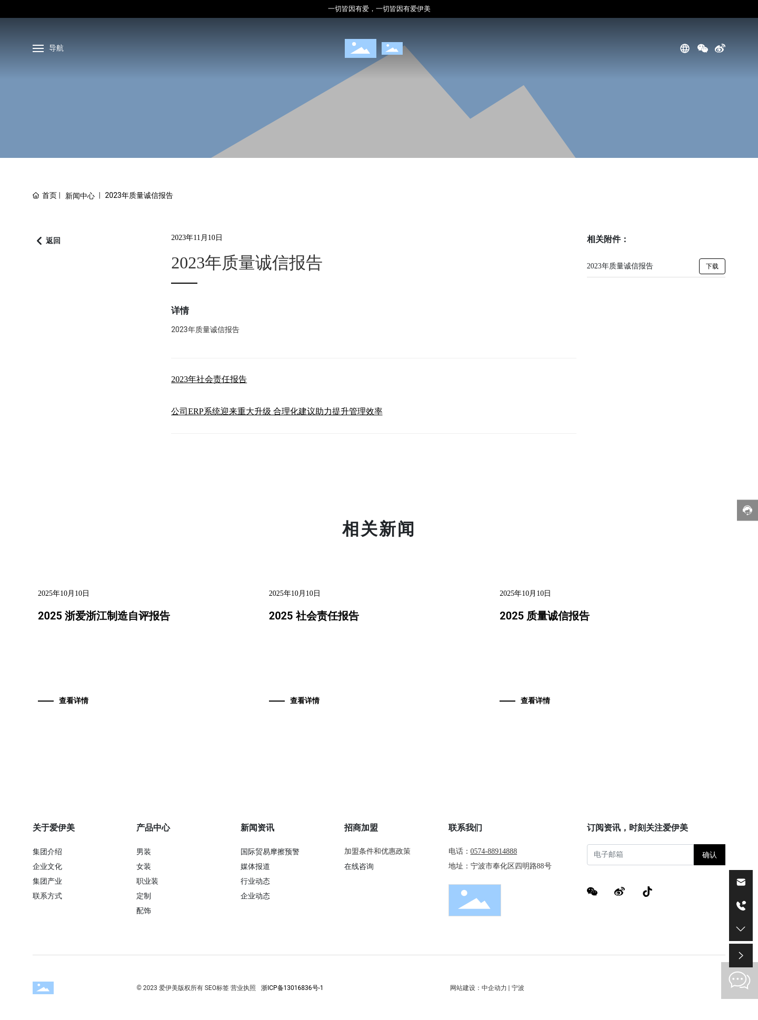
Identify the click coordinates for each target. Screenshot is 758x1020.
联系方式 (47, 896)
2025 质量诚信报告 (545, 615)
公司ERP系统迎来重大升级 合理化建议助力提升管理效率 (276, 411)
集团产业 (47, 881)
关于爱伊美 (54, 827)
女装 (143, 866)
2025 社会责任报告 (314, 615)
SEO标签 (217, 988)
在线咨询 (359, 866)
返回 (53, 240)
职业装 (147, 881)
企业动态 (255, 896)
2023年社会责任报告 (209, 379)
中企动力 (494, 988)
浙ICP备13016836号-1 (292, 988)
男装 (143, 851)
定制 (143, 896)
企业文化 (47, 866)
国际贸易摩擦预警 (270, 851)
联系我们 (465, 827)
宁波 (518, 988)
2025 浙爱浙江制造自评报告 (104, 615)
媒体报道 (255, 866)
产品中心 (153, 827)
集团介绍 (47, 851)
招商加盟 (361, 827)
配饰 (143, 910)
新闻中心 (80, 196)
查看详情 (73, 701)
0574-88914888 (494, 851)
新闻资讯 (257, 827)
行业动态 (255, 881)
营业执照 (243, 988)
